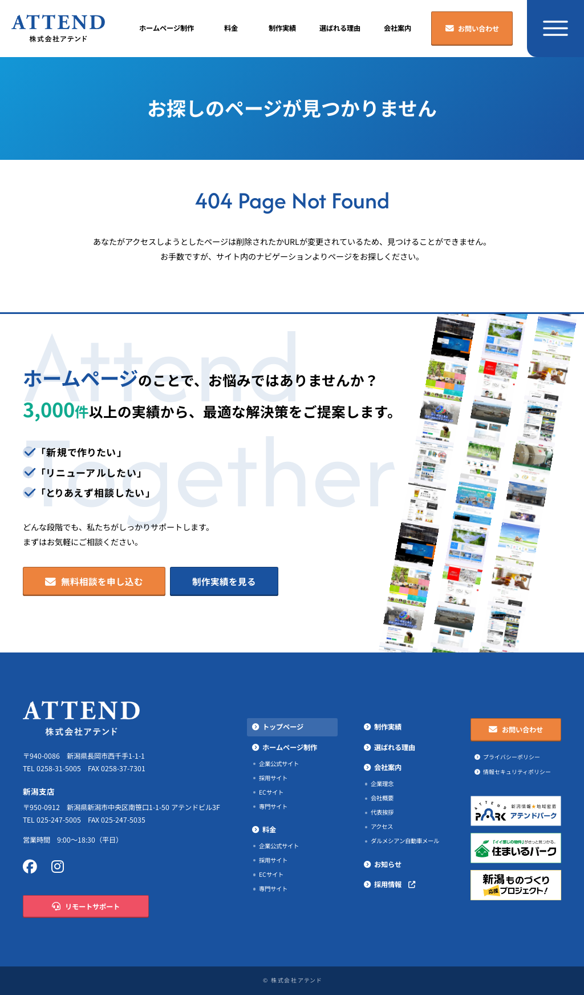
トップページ (282, 726)
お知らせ (388, 864)
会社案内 (397, 28)
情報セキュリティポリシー (517, 772)
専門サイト (273, 806)
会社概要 (382, 798)
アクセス (382, 826)
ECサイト (271, 792)
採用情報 (394, 884)
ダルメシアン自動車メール (405, 841)
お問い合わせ (472, 29)
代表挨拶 (382, 812)
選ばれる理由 (339, 28)
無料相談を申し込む (94, 582)
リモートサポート (85, 907)
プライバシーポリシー (511, 757)
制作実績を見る (224, 581)
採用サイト (273, 778)
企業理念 (382, 784)
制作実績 (282, 28)
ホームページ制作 (166, 28)
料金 (231, 28)
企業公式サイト (279, 764)
